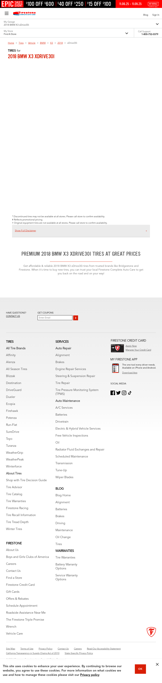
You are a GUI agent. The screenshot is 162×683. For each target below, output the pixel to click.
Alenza (10, 362)
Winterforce (14, 466)
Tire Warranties (16, 501)
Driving (60, 523)
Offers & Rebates (17, 598)
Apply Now (131, 346)
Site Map (10, 649)
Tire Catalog (14, 494)
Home (11, 43)
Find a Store (14, 578)
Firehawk (12, 411)
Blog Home (63, 495)
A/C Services (64, 407)
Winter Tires (14, 529)
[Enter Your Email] (55, 317)
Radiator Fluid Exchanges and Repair (79, 449)
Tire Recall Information (21, 515)
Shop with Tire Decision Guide (26, 480)
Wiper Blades (64, 477)
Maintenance (64, 530)
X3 (51, 43)
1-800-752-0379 (149, 34)
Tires (21, 43)
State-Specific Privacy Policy (79, 653)
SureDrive (12, 432)
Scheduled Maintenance (71, 456)
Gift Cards (12, 592)
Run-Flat (11, 425)
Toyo (9, 439)
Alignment (62, 355)
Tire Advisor (14, 487)
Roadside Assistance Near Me (26, 612)
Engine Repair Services (70, 369)
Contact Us (13, 571)
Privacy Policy (45, 649)
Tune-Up (61, 470)
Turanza (11, 445)
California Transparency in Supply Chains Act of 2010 (32, 653)
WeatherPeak (15, 459)
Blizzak (10, 376)
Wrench (11, 626)
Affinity (11, 355)
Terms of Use (26, 649)
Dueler (10, 397)
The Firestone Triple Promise (25, 619)
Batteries (61, 414)
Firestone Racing (17, 508)
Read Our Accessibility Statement (104, 649)
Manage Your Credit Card (138, 350)
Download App (129, 373)
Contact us (13, 316)
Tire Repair (62, 383)
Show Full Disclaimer (25, 231)
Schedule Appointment (21, 605)
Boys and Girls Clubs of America (27, 557)
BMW (43, 43)
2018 (60, 43)
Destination (13, 383)
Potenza (11, 418)
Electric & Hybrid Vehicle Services (78, 428)
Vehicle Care (14, 633)
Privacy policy (89, 675)
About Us (12, 550)
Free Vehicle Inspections (71, 435)
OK (140, 669)
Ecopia (10, 404)
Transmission (64, 463)
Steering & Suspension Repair (75, 376)
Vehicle (31, 43)
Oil (57, 442)
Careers (11, 564)
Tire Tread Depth (17, 522)
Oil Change (63, 537)
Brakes (59, 362)
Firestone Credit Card (20, 585)
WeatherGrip (14, 452)
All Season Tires (16, 369)
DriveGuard (13, 390)
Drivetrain (61, 421)
